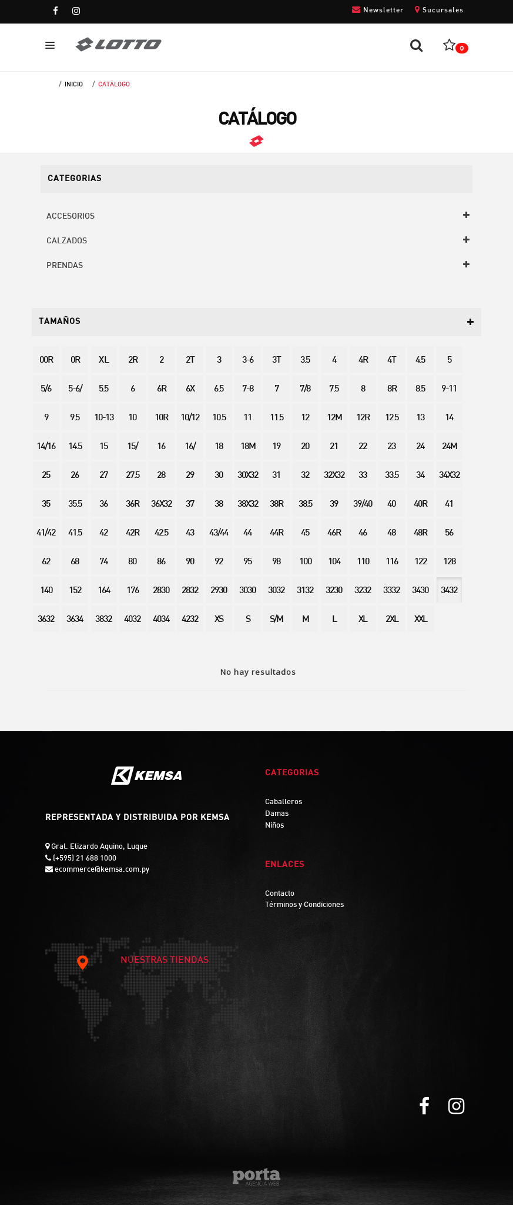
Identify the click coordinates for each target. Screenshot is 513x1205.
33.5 (391, 475)
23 (391, 447)
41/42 (45, 533)
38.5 (305, 504)
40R (420, 504)
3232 (362, 591)
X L (103, 360)
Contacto (279, 894)
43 (190, 533)
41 (449, 504)
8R (391, 389)
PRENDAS (64, 266)
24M (449, 447)
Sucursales (439, 9)
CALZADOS (66, 241)
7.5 (333, 389)
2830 (161, 591)
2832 (190, 591)
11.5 (276, 418)
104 (334, 562)
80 (132, 562)
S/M (276, 619)
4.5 (420, 360)
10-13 (103, 418)
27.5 (132, 475)
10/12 (189, 418)
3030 (247, 591)
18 (218, 447)
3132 (305, 591)
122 (420, 562)
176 (132, 591)
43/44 (218, 533)
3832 (103, 619)
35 (46, 504)
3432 (449, 591)
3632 (46, 619)
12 (305, 418)
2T (190, 360)
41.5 (75, 533)
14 (449, 418)
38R (276, 504)
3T (276, 360)
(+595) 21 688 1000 (83, 858)
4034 (161, 619)
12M (334, 418)
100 (305, 562)
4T (391, 360)
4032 (132, 619)
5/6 (46, 389)
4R (362, 360)
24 (420, 447)
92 (218, 562)
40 (391, 504)
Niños (274, 825)
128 (449, 562)
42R (132, 533)
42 (103, 533)
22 (362, 447)
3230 (334, 591)
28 (161, 475)
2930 (218, 591)
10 (132, 418)
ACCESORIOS (70, 216)
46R (333, 533)
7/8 (305, 389)
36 (103, 504)
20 (305, 447)
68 (75, 562)
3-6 (247, 360)
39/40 (362, 504)
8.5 (420, 389)
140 (46, 591)
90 (190, 562)
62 (46, 562)
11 (247, 418)
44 (247, 533)
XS (218, 619)
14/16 (45, 447)
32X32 (334, 475)
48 (391, 533)
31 (276, 475)
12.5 (391, 418)
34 (420, 475)
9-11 (449, 389)
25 (46, 475)
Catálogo (114, 85)
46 (362, 533)
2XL (391, 619)
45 (305, 533)
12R (362, 418)
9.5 (74, 418)
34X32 (449, 475)
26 (75, 475)
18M (247, 447)
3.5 (305, 360)
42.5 (161, 533)
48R (420, 533)
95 (247, 562)
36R (132, 504)
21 (334, 447)
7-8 (247, 389)
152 (75, 591)
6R (161, 389)
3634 (74, 619)
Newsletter (378, 9)
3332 (391, 591)
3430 (420, 591)
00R (45, 360)
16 (161, 447)
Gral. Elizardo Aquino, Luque (98, 847)
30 (218, 475)
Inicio (74, 85)
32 (305, 475)
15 (103, 447)
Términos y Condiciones (304, 905)
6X (190, 389)
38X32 (247, 504)
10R (161, 418)
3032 (276, 591)
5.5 (103, 389)
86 (161, 562)
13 (420, 418)
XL (362, 619)
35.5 (75, 504)
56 (449, 533)
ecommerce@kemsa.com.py (101, 869)
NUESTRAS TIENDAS (142, 961)
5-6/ (75, 389)
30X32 (247, 475)
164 (104, 591)
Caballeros (283, 802)
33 (362, 475)
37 (190, 504)
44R (276, 533)
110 (363, 562)
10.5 (219, 418)
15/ (132, 447)
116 (391, 562)
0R (75, 360)
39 (334, 504)
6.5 (218, 389)
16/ (190, 447)
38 (218, 504)
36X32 (161, 504)
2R (132, 360)
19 (276, 447)
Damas (277, 814)
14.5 (75, 447)
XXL (420, 619)
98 (276, 562)
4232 (190, 619)
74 (103, 562)
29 (190, 475)
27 (103, 475)
